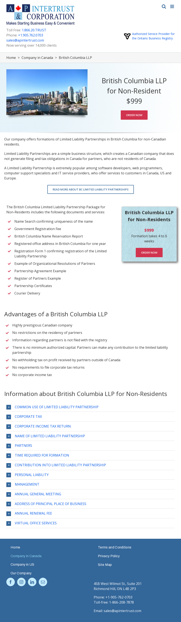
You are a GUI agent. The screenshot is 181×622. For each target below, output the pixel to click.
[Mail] (43, 582)
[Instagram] (21, 582)
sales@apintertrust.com (25, 40)
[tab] (90, 407)
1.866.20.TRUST (34, 30)
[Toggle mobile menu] (172, 6)
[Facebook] (10, 582)
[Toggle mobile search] (164, 6)
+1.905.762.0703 (30, 35)
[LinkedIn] (32, 582)
